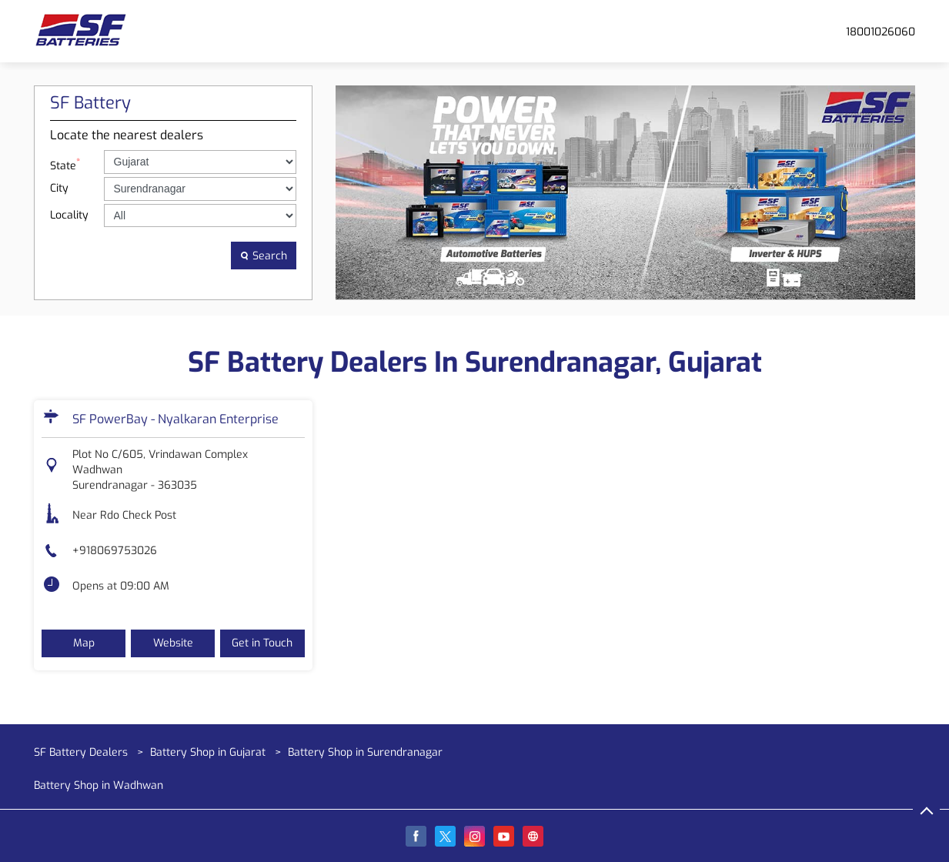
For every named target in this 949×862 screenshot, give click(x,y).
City (59, 188)
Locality (69, 215)
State (65, 164)
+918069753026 (114, 550)
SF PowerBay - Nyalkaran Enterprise (175, 419)
